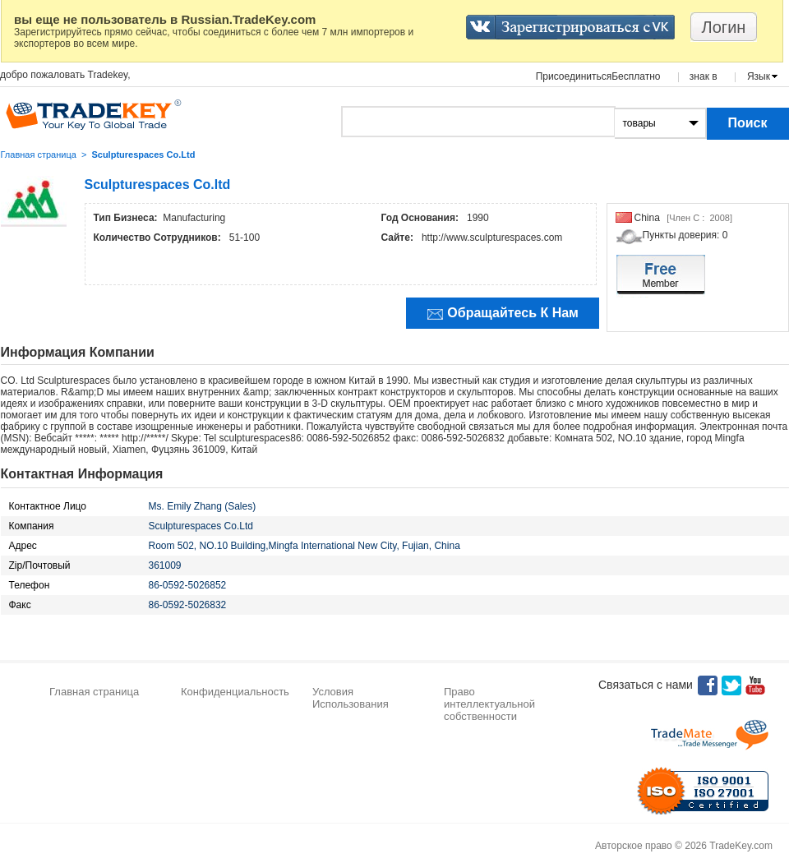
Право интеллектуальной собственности (489, 703)
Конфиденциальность (235, 691)
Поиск (747, 123)
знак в (703, 76)
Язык (758, 76)
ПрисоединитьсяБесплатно (598, 76)
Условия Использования (350, 697)
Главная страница (38, 154)
